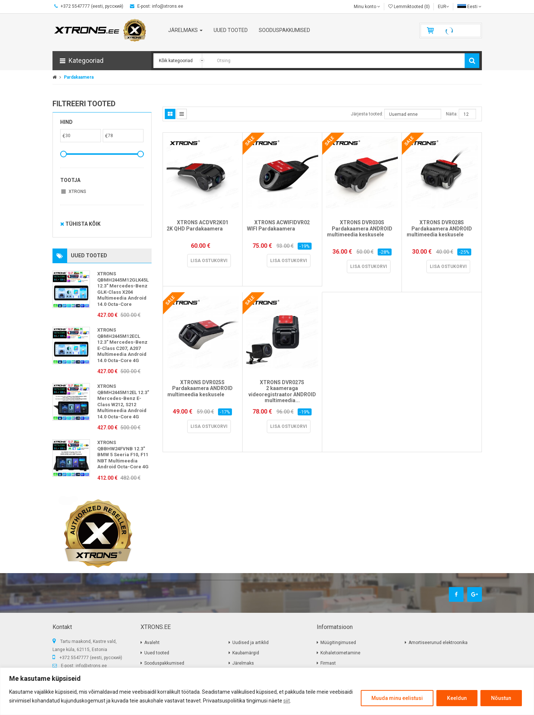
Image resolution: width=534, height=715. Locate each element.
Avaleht (152, 642)
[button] (101, 60)
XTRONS (77, 191)
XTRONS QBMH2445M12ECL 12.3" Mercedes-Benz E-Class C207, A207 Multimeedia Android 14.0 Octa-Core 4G (122, 345)
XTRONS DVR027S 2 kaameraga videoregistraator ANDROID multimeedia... (282, 391)
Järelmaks (243, 663)
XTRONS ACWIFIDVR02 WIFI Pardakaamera (282, 228)
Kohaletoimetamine (340, 652)
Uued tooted (156, 652)
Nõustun (501, 698)
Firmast (328, 663)
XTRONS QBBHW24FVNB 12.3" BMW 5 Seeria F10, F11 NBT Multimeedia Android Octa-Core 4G (123, 454)
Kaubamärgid (245, 652)
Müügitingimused (338, 642)
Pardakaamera (79, 77)
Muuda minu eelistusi (397, 698)
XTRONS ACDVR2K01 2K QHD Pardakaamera (202, 228)
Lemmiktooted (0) (409, 6)
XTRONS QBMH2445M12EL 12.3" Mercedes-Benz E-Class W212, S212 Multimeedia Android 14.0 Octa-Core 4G (123, 401)
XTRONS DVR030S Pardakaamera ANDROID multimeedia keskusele (362, 231)
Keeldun (457, 698)
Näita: (452, 114)
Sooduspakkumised (164, 663)
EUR (443, 6)
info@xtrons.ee (91, 665)
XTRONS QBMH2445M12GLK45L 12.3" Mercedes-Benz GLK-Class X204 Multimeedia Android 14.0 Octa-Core (123, 289)
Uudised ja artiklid (250, 642)
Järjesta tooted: (367, 114)
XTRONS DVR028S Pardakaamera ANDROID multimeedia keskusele (442, 231)
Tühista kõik (80, 224)
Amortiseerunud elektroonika (438, 642)
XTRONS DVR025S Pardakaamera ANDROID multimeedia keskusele (202, 391)
